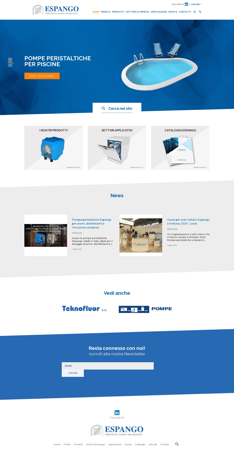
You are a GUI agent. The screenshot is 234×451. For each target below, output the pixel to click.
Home (95, 11)
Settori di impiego (137, 11)
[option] (69, 238)
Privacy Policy (146, 448)
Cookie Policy (161, 448)
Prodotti (118, 11)
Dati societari (194, 448)
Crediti (207, 448)
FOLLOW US (178, 4)
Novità (173, 11)
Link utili (153, 435)
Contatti (185, 11)
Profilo (105, 11)
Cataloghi (140, 435)
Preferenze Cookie (178, 448)
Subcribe (161, 364)
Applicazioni (159, 11)
